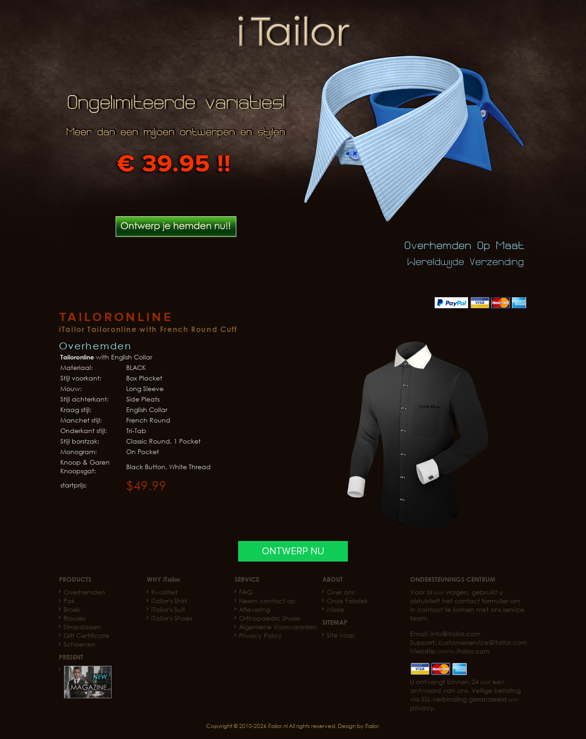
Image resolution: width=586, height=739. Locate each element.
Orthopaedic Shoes (269, 618)
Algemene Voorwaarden (278, 626)
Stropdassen (82, 626)
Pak (69, 600)
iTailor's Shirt (169, 600)
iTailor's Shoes (171, 618)
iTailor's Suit (168, 609)
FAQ (245, 592)
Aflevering (254, 609)
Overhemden (85, 592)
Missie (335, 609)
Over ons (340, 592)
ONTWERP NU (293, 551)
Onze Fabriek (347, 600)
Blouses (74, 618)
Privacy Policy (260, 635)
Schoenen (80, 644)
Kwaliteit (164, 592)
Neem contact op (267, 600)
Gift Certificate (86, 635)
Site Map (341, 635)
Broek (72, 609)
